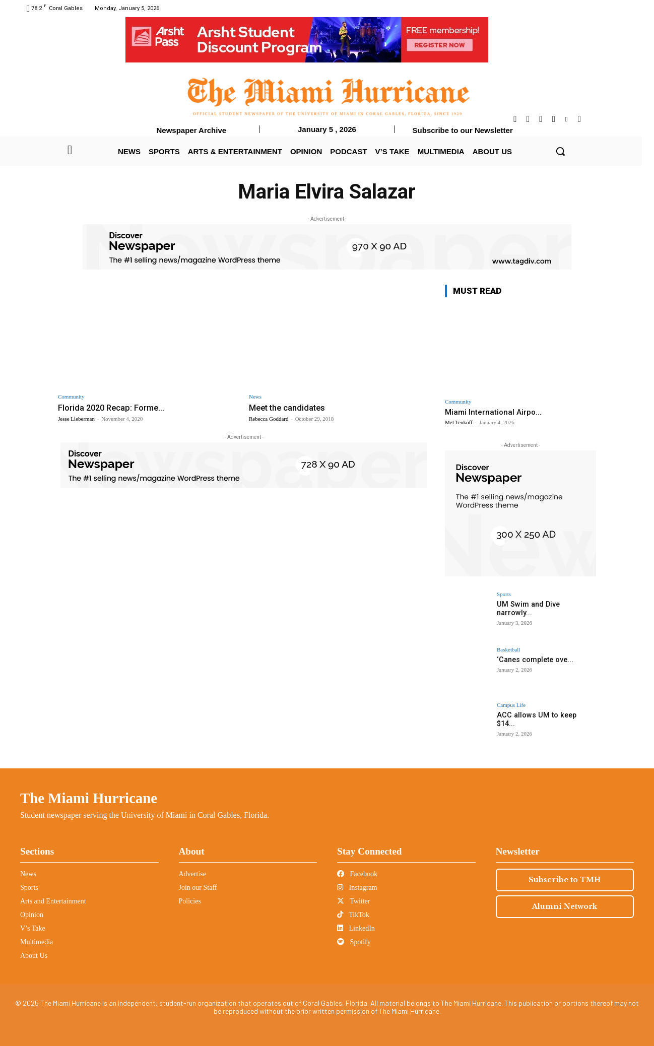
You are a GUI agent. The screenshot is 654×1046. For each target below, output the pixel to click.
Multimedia (36, 942)
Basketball (508, 649)
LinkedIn (356, 928)
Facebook (357, 874)
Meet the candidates (289, 408)
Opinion (31, 915)
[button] (560, 151)
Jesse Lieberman (76, 419)
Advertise (192, 874)
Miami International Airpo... (493, 412)
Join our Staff (198, 887)
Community (71, 397)
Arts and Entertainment (53, 901)
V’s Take (32, 928)
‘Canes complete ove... (534, 660)
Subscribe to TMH (565, 879)
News (255, 397)
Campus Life (511, 705)
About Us (33, 955)
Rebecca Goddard (269, 419)
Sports (504, 594)
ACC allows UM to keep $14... (544, 715)
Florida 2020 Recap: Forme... (113, 408)
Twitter (353, 901)
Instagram (357, 887)
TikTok (353, 915)
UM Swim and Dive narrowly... (545, 604)
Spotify (354, 942)
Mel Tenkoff (459, 422)
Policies (190, 901)
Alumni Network (564, 906)
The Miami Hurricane (88, 798)
